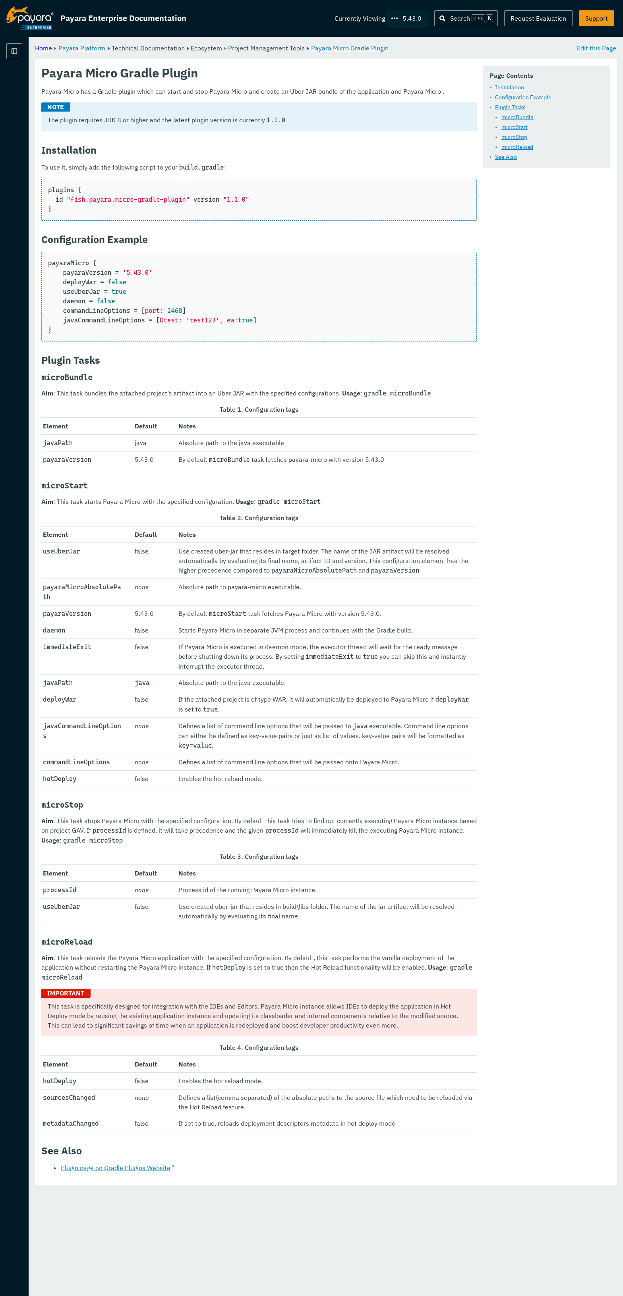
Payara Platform (30, 79)
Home (142, 48)
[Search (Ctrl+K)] (466, 18)
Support (596, 18)
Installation (509, 87)
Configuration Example (523, 97)
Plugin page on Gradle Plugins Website (214, 1272)
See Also (506, 156)
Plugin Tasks (510, 107)
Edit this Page (596, 48)
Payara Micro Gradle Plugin (449, 48)
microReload (517, 146)
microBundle (517, 117)
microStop (514, 137)
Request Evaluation (538, 18)
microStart (514, 127)
